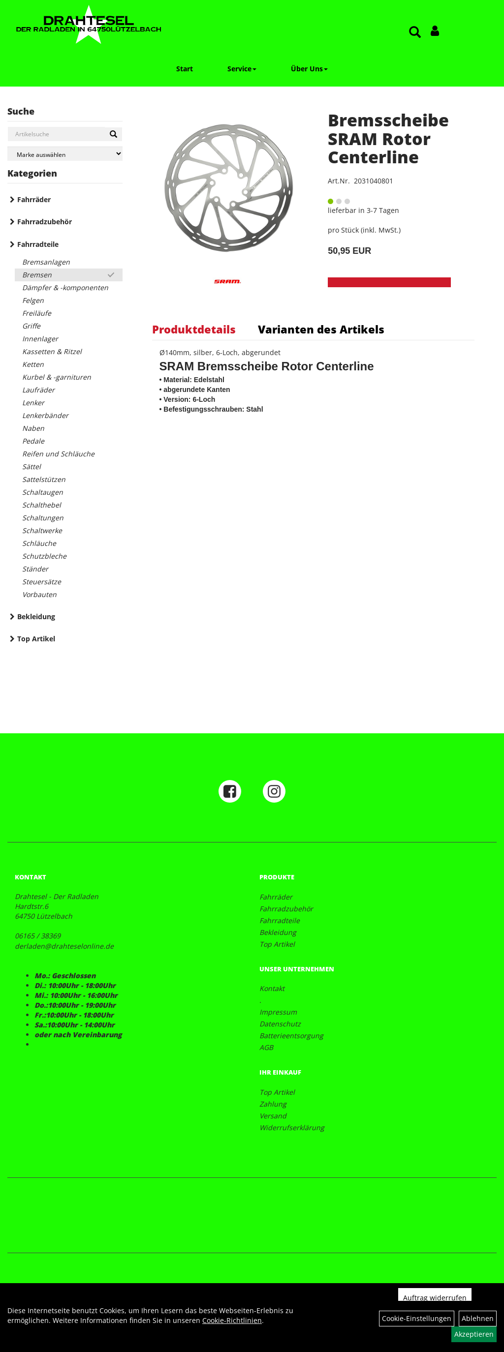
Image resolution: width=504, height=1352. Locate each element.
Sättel (31, 466)
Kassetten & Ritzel (52, 351)
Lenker (33, 402)
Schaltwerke (42, 530)
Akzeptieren (474, 1334)
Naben (33, 428)
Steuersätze (41, 581)
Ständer (35, 568)
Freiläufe (36, 313)
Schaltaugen (42, 492)
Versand (272, 1115)
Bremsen (37, 274)
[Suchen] (113, 134)
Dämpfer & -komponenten (65, 287)
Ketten (33, 364)
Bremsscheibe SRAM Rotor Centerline (388, 138)
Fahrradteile (38, 244)
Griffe (31, 325)
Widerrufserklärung (291, 1127)
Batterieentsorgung (291, 1035)
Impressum (278, 1012)
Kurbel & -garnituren (56, 377)
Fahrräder (34, 199)
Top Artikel (36, 638)
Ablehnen (478, 1318)
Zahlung (272, 1104)
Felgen (33, 300)
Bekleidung (36, 616)
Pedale (33, 441)
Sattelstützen (43, 479)
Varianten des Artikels (321, 329)
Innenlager (40, 338)
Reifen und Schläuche (58, 453)
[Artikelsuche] (415, 33)
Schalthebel (41, 505)
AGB (266, 1047)
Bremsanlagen (46, 262)
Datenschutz (280, 1023)
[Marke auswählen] (65, 154)
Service (241, 68)
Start (184, 68)
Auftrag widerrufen (435, 1297)
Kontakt (271, 988)
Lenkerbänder (45, 415)
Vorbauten (39, 594)
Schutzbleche (44, 556)
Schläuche (39, 543)
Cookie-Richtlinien (232, 1320)
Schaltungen (42, 517)
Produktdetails (194, 329)
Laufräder (38, 389)
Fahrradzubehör (44, 221)
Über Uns (309, 68)
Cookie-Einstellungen (416, 1318)
